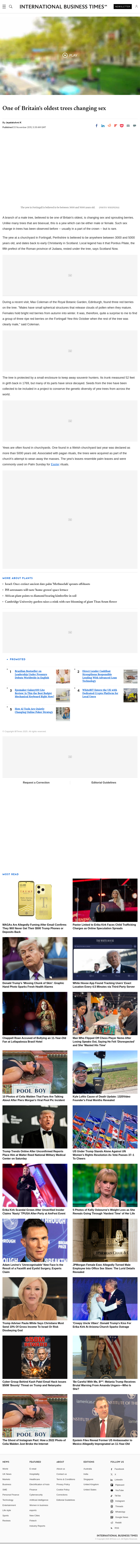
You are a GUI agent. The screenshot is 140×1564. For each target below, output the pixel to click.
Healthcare (34, 1500)
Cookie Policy (63, 1510)
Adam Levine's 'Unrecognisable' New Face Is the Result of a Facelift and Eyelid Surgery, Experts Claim (32, 1289)
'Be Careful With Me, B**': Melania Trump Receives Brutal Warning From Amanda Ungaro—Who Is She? (104, 1406)
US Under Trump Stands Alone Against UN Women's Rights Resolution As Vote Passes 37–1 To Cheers (103, 1176)
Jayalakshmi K (13, 122)
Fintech (33, 1541)
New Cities (34, 1536)
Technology (7, 1520)
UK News (6, 1495)
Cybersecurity (35, 1515)
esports (33, 1531)
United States (90, 1510)
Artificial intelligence (38, 1520)
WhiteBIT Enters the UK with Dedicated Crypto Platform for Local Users (100, 714)
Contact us (61, 1495)
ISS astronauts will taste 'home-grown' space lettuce (36, 610)
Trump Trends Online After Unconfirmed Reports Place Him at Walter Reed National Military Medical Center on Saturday (34, 1176)
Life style (6, 1531)
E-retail (32, 1489)
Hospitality (34, 1495)
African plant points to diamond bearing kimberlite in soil (40, 616)
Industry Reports (37, 1546)
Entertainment (9, 1526)
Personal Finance (10, 1515)
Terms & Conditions (65, 1500)
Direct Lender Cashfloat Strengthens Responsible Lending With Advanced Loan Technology (99, 696)
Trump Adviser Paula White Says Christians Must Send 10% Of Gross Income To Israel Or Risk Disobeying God (33, 1348)
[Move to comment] (135, 126)
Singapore (88, 1500)
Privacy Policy (63, 1505)
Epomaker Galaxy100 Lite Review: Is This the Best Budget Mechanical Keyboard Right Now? (34, 714)
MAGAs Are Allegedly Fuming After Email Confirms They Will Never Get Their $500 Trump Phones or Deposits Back (34, 949)
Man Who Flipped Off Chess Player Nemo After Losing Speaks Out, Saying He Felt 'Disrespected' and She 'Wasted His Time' (104, 1062)
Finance (33, 1510)
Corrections (61, 1515)
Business (6, 1505)
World (5, 1489)
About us (60, 1489)
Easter (55, 485)
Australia (88, 1489)
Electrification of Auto (39, 1505)
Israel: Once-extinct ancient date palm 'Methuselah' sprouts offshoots (47, 604)
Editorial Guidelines (103, 803)
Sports (5, 1536)
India (86, 1495)
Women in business (38, 1526)
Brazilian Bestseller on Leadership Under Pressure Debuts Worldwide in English (32, 695)
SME (4, 1510)
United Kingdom (91, 1505)
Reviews (6, 1541)
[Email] (128, 126)
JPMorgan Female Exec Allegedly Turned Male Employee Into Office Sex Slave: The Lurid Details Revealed (104, 1289)
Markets (6, 1500)
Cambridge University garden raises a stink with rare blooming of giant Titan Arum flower (61, 622)
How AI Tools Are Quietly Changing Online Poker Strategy (34, 731)
